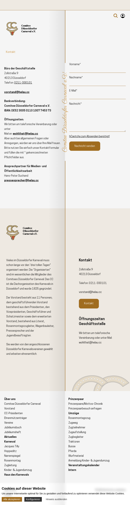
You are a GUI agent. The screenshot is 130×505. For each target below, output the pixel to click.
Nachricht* (75, 104)
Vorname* (75, 64)
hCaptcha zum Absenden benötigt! (89, 136)
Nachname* (76, 77)
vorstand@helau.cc (90, 292)
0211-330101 (23, 83)
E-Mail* (73, 90)
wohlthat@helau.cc (90, 342)
